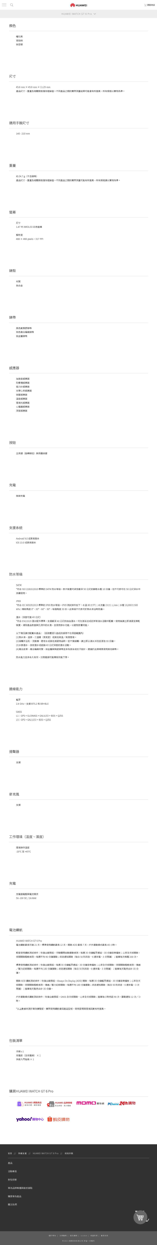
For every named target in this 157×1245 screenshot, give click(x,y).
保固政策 (94, 1235)
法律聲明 (63, 1235)
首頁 (10, 1153)
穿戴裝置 (22, 1153)
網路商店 (149, 4)
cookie (84, 1235)
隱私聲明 (73, 1235)
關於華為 (52, 1235)
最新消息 (104, 1235)
